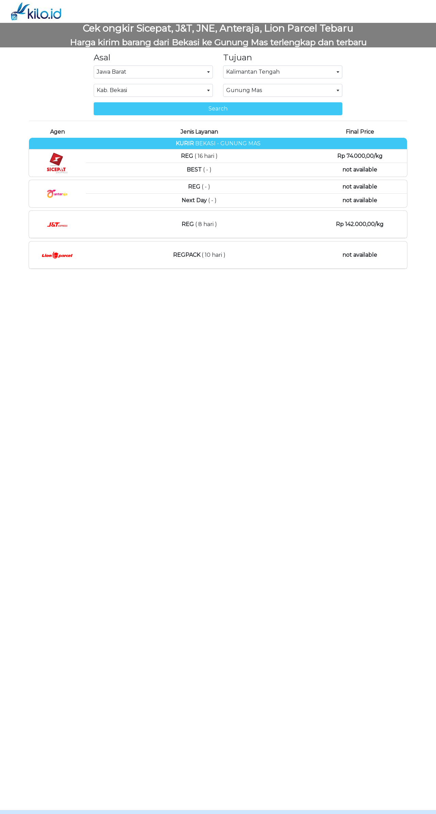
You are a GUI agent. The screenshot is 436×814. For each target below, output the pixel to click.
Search (218, 108)
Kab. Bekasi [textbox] (112, 90)
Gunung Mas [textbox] (244, 90)
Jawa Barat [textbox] (111, 72)
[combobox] (153, 71)
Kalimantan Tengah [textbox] (253, 72)
